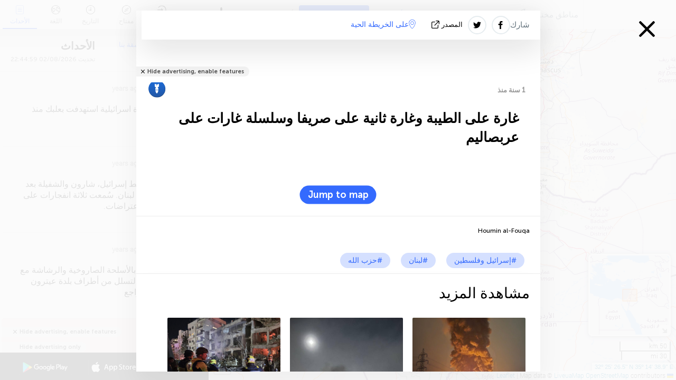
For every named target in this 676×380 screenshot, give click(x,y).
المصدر (448, 24)
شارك (520, 25)
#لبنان (418, 260)
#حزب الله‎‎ (365, 260)
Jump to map (338, 195)
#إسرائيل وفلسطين (485, 260)
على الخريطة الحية (383, 24)
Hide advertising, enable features (195, 71)
